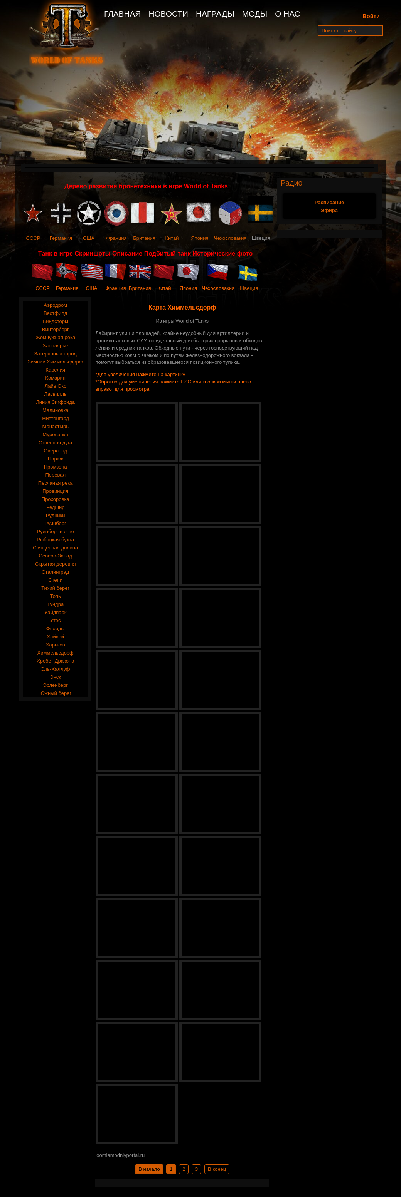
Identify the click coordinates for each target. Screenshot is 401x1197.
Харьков (55, 645)
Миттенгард (55, 418)
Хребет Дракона (55, 661)
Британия (144, 238)
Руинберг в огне (55, 531)
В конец (217, 1169)
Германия (61, 238)
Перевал (55, 475)
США (88, 238)
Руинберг (55, 523)
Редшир (55, 507)
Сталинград (55, 572)
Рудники (55, 515)
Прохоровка (55, 499)
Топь (55, 596)
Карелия (55, 370)
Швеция (249, 288)
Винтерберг (55, 329)
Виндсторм (55, 321)
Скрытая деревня (55, 564)
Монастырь (55, 426)
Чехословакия (230, 238)
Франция (116, 238)
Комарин (55, 378)
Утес (55, 620)
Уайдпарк (55, 612)
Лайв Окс (55, 386)
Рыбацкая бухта (55, 539)
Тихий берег (55, 588)
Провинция (55, 491)
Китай (172, 238)
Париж (55, 459)
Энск (55, 677)
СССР (33, 238)
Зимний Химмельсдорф (55, 362)
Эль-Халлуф (55, 669)
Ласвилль (55, 394)
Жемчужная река (55, 337)
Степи (55, 580)
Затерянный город (55, 354)
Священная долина (55, 548)
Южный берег (55, 693)
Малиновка (55, 410)
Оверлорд (55, 451)
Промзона (55, 467)
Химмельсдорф (55, 653)
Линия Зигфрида (55, 402)
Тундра (55, 604)
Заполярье (55, 345)
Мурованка (55, 434)
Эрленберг (55, 685)
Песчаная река (55, 483)
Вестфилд (55, 313)
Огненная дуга (55, 442)
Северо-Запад (55, 556)
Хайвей (55, 637)
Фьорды (55, 628)
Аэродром (55, 305)
